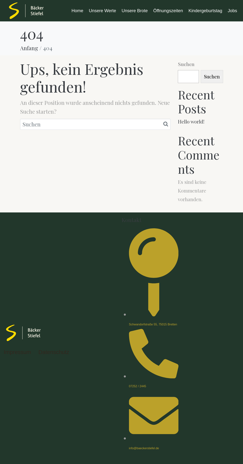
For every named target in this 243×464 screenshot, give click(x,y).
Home (77, 10)
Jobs (232, 10)
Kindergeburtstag (205, 10)
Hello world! (191, 121)
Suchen (186, 64)
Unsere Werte (102, 10)
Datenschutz (53, 352)
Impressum (17, 352)
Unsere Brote (135, 10)
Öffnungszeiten (168, 10)
